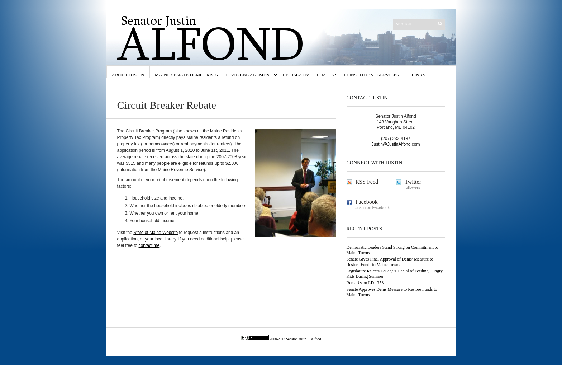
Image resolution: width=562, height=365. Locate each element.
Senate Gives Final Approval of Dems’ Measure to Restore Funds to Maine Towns (390, 262)
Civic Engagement (249, 75)
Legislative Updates (308, 75)
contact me (149, 245)
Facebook (367, 202)
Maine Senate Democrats (186, 75)
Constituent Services (371, 75)
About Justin (128, 75)
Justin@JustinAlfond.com (396, 144)
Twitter (413, 182)
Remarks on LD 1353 (365, 282)
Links (418, 75)
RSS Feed (367, 182)
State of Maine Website (155, 232)
